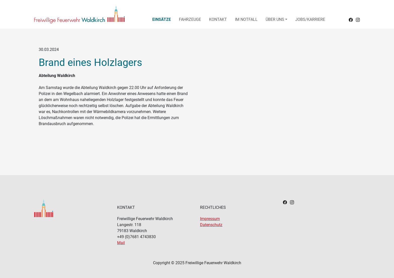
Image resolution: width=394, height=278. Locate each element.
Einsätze (161, 19)
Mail (121, 242)
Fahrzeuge (190, 19)
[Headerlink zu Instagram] (358, 19)
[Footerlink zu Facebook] (285, 202)
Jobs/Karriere (310, 19)
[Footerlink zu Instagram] (292, 202)
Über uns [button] (275, 19)
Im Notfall (246, 19)
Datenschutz (211, 224)
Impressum (210, 218)
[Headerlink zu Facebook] (351, 19)
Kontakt (218, 19)
